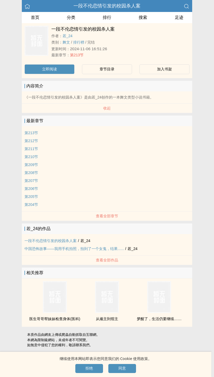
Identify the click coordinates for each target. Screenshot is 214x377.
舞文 (66, 42)
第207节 (31, 181)
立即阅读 (49, 69)
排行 (107, 17)
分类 (71, 17)
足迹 (179, 17)
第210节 (31, 157)
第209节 (31, 165)
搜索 (143, 17)
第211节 (31, 149)
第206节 (31, 189)
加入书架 (164, 69)
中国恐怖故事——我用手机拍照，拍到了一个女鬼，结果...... (74, 249)
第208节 (31, 173)
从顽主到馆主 (107, 319)
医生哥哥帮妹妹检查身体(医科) (54, 319)
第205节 (31, 196)
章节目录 (107, 69)
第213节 (77, 55)
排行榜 (78, 42)
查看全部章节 (107, 216)
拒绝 (89, 368)
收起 (107, 108)
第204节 (31, 204)
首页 (35, 17)
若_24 (67, 36)
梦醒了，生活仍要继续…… (159, 319)
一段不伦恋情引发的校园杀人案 (107, 6)
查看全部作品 (107, 260)
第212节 (31, 141)
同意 (122, 368)
